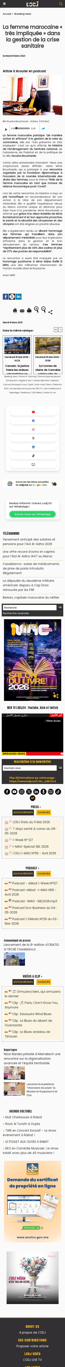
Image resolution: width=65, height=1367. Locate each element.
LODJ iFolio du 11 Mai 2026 (31, 822)
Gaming (32, 376)
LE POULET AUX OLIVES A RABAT (27, 1142)
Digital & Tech (25, 380)
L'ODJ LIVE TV (32, 1360)
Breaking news (22, 14)
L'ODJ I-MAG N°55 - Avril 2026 (34, 853)
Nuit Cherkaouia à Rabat (23, 1117)
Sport (30, 384)
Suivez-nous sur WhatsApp (32, 514)
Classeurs (43, 812)
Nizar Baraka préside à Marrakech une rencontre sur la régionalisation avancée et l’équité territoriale (32, 1058)
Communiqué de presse (49, 376)
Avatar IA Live (50, 392)
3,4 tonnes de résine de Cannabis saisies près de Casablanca (47, 368)
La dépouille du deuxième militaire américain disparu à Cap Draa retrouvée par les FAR (28, 585)
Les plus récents (23, 812)
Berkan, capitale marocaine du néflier (31, 597)
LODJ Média (37, 392)
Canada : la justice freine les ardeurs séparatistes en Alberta (17, 368)
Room (49, 384)
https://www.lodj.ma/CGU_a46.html (32, 781)
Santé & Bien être (41, 380)
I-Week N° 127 (23, 840)
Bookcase (25, 392)
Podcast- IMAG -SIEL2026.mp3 (34, 901)
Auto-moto (40, 384)
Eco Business (12, 380)
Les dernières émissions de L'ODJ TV (26, 388)
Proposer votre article (32, 1346)
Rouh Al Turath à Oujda (22, 1124)
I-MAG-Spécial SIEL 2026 (31, 847)
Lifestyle (54, 380)
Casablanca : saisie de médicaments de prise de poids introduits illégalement (31, 568)
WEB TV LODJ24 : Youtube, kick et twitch (32, 707)
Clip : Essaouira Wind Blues (31, 1014)
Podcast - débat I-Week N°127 (35, 883)
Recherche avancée (16, 613)
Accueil (7, 14)
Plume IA (23, 376)
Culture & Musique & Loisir (15, 384)
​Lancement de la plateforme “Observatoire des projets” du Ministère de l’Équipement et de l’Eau (42, 1089)
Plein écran (52, 720)
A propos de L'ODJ (32, 1332)
